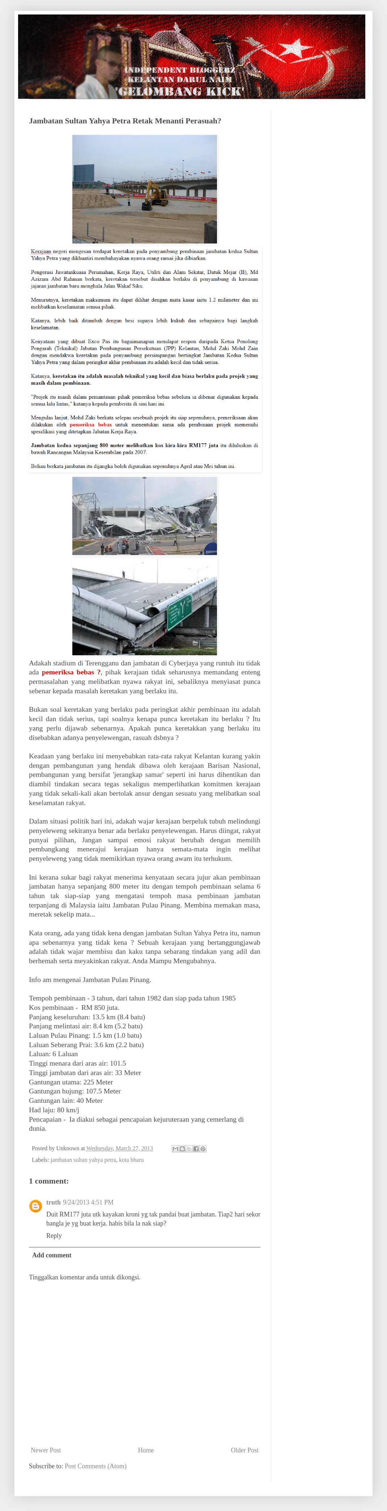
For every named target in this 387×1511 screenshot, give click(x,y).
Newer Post (46, 1450)
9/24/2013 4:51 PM (88, 1202)
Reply (54, 1235)
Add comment (52, 1255)
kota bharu (131, 1160)
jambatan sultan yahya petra (83, 1160)
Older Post (245, 1450)
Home (146, 1450)
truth (53, 1202)
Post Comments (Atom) (96, 1466)
